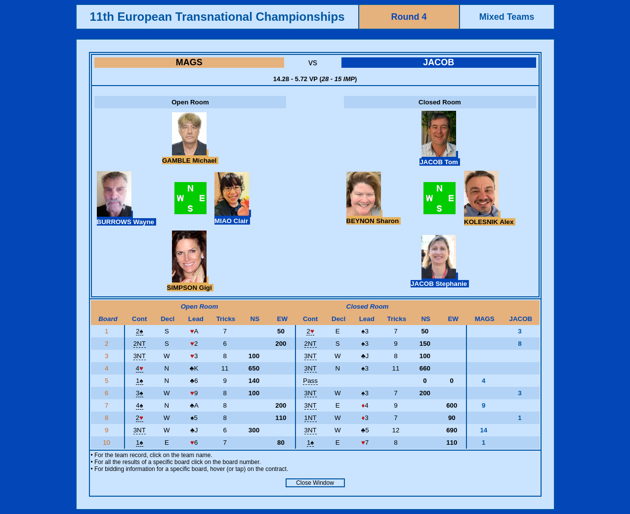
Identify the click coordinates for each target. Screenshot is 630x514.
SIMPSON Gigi (190, 284)
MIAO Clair (232, 217)
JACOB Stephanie (440, 280)
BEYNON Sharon (373, 217)
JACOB (438, 62)
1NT (310, 417)
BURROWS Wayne (126, 218)
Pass (310, 380)
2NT (139, 343)
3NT (139, 356)
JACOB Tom (440, 158)
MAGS (189, 62)
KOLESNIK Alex (489, 218)
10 (107, 442)
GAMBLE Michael (190, 156)
